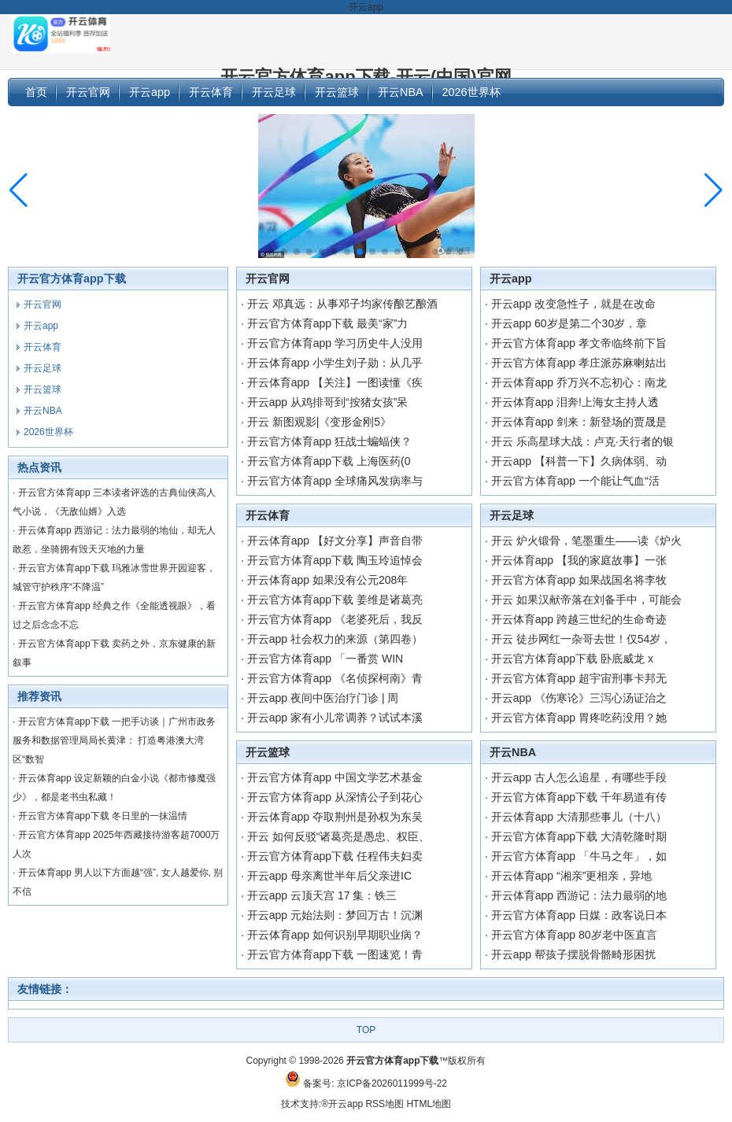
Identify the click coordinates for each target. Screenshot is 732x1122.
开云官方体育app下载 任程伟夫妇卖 (335, 856)
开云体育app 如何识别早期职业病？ (335, 934)
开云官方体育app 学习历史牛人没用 (335, 343)
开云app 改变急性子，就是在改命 (573, 303)
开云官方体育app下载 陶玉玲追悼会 (335, 560)
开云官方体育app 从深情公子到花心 (335, 797)
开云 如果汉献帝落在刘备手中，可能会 (586, 599)
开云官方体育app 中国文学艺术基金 (335, 777)
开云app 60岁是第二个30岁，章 (569, 323)
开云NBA (513, 752)
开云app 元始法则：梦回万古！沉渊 (335, 915)
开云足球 (512, 515)
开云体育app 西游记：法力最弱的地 (579, 895)
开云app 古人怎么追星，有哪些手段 (579, 777)
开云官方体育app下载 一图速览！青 (335, 954)
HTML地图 (428, 1103)
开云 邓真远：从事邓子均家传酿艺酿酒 (342, 303)
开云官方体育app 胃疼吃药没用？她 (579, 717)
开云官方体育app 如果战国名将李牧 (579, 580)
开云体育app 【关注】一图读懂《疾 (335, 382)
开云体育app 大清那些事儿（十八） (579, 816)
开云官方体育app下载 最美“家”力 (328, 323)
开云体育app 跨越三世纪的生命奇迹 (579, 619)
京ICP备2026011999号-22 (392, 1083)
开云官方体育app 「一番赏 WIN (325, 658)
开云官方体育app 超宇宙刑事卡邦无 (579, 678)
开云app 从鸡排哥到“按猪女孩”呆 (328, 402)
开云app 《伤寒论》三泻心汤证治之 (579, 698)
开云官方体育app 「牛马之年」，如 (579, 856)
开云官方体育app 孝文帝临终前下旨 (579, 343)
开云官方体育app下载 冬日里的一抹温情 (102, 815)
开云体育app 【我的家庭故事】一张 (579, 560)
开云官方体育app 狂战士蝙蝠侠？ (329, 441)
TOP (366, 1029)
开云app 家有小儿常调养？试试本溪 (335, 717)
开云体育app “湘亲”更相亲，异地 (572, 875)
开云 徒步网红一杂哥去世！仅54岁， (581, 639)
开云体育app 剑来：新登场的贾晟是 (579, 421)
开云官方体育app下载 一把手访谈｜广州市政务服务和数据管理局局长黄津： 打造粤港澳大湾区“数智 (114, 740)
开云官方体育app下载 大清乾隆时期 (579, 836)
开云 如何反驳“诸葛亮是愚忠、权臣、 (339, 836)
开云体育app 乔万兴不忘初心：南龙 (579, 382)
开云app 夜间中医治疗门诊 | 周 (323, 698)
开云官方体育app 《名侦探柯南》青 (335, 678)
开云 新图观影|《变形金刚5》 (319, 421)
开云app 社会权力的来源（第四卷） (335, 639)
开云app (511, 278)
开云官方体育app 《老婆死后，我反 (335, 619)
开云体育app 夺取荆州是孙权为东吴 (335, 816)
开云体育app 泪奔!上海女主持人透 (575, 402)
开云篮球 (268, 752)
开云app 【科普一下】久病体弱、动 (579, 461)
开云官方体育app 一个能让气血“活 (575, 480)
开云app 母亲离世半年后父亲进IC (329, 875)
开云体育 (268, 515)
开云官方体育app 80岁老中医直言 (574, 934)
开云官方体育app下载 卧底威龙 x (572, 658)
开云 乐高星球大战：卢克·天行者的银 (582, 441)
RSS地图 (384, 1103)
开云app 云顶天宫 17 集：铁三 (322, 895)
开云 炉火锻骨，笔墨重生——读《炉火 (586, 540)
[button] (713, 190)
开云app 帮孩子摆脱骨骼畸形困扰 (573, 954)
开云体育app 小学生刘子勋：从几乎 (335, 362)
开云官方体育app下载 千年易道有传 (579, 797)
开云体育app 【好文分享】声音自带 (335, 540)
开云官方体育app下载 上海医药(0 (329, 461)
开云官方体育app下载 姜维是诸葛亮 (335, 599)
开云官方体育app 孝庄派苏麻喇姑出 (579, 362)
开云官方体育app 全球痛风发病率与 (335, 480)
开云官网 (268, 278)
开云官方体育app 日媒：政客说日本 (579, 915)
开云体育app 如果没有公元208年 (328, 580)
